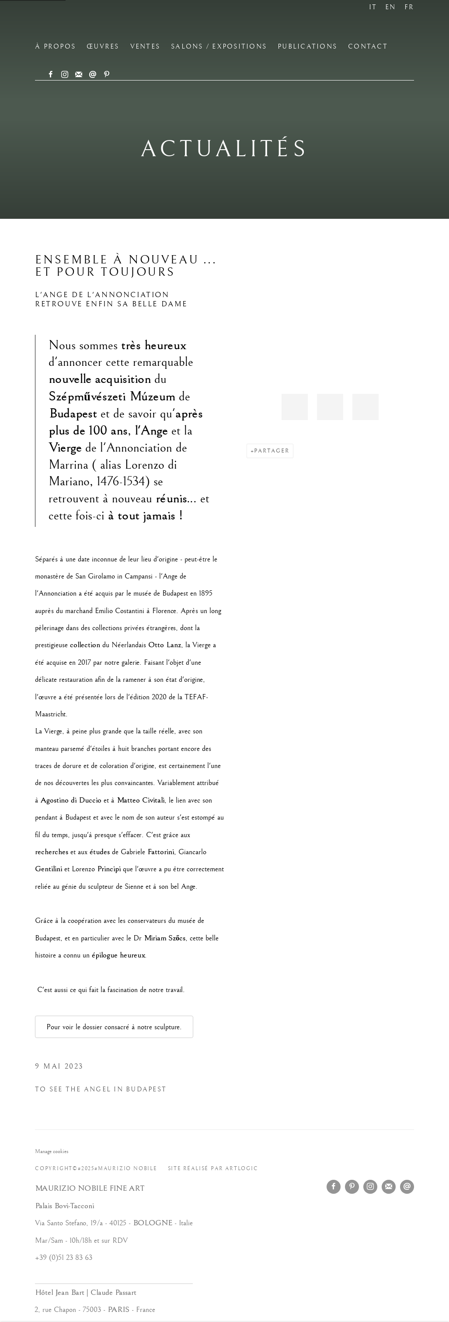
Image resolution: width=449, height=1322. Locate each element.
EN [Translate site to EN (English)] (390, 7)
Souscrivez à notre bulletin (79, 75)
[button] (295, 407)
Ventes (145, 47)
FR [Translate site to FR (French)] (409, 7)
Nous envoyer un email (93, 75)
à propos (55, 47)
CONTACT (368, 47)
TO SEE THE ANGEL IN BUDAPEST (101, 1090)
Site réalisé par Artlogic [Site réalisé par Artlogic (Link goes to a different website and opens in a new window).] (213, 1168)
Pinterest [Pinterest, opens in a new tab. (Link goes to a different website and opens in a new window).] (107, 75)
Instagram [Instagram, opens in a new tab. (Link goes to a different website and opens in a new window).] (65, 75)
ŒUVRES (103, 47)
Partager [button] (271, 450)
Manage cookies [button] (52, 1151)
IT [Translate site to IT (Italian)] (373, 7)
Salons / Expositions (219, 47)
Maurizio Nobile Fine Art (131, 25)
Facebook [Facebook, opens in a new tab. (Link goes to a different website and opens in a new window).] (51, 75)
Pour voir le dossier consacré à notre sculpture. (114, 1026)
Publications (307, 47)
